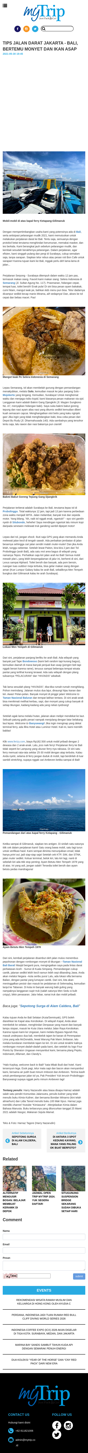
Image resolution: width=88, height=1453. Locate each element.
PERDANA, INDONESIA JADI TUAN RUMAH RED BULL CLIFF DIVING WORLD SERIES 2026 (44, 1316)
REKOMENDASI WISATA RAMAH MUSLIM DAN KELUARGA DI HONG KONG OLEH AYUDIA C (44, 1301)
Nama (6, 1230)
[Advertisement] (44, 101)
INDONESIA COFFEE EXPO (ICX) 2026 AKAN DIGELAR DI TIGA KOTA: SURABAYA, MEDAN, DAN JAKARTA (44, 1331)
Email (6, 1243)
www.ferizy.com (16, 741)
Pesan (6, 1257)
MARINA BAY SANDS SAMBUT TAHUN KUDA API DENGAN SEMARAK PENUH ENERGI (44, 1346)
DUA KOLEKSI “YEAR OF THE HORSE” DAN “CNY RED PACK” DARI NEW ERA (43, 1361)
